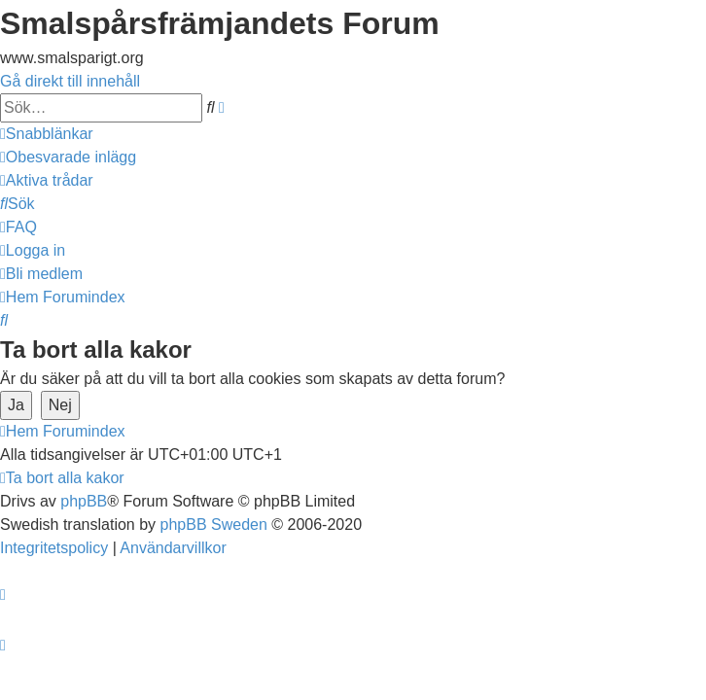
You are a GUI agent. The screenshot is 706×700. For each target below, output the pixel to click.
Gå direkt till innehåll (70, 81)
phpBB (83, 501)
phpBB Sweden (213, 524)
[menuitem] (68, 157)
